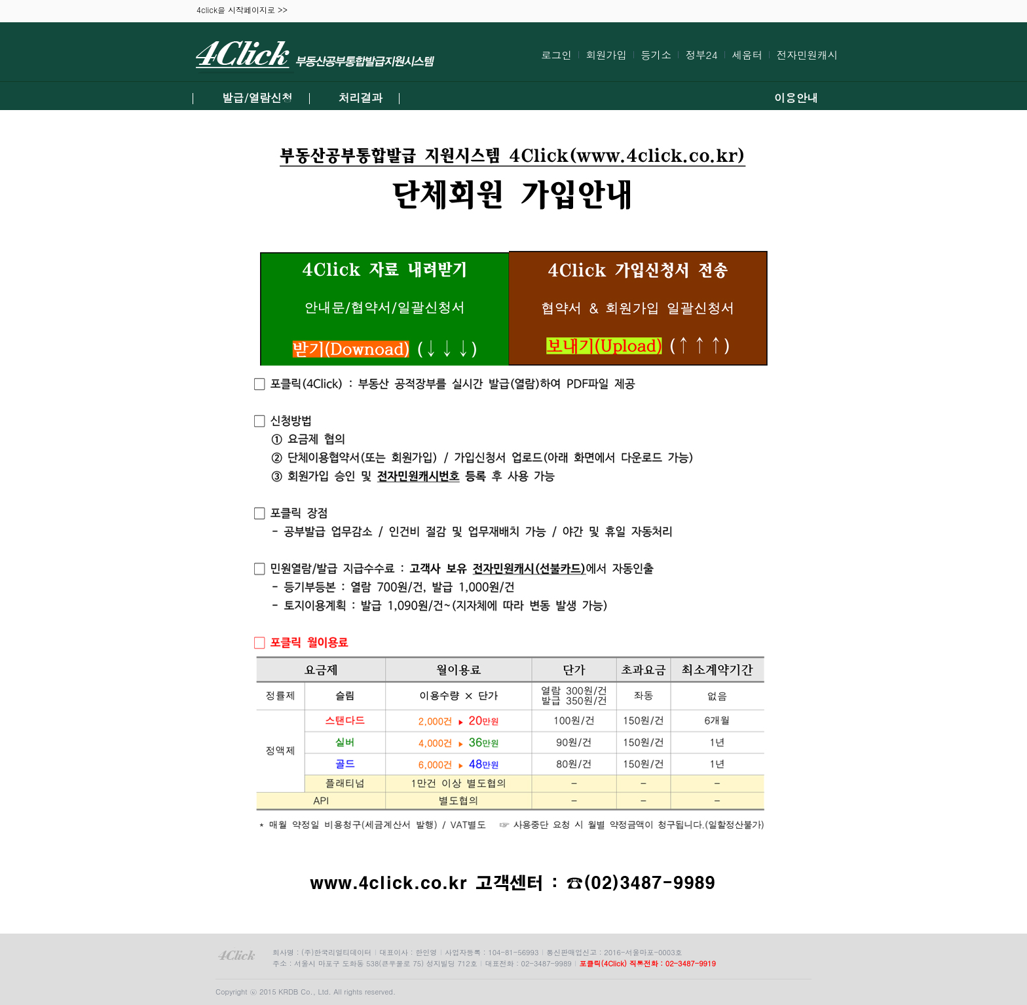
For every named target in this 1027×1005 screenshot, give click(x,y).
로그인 (556, 54)
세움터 (747, 54)
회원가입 (606, 54)
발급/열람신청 (257, 97)
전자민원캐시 (807, 54)
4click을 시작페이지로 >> (242, 10)
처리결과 (361, 97)
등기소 (656, 54)
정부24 (701, 54)
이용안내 (796, 97)
